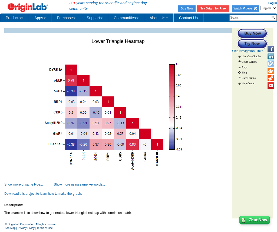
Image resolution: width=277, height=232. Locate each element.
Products (14, 18)
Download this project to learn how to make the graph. (43, 194)
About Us (159, 18)
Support (95, 18)
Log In (272, 3)
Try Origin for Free (213, 8)
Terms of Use (45, 228)
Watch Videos (245, 8)
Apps (40, 18)
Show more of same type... (23, 184)
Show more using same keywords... (79, 184)
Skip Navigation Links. (248, 51)
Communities (126, 18)
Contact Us (188, 18)
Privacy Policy (26, 228)
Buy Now (187, 8)
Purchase (66, 18)
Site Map (10, 228)
